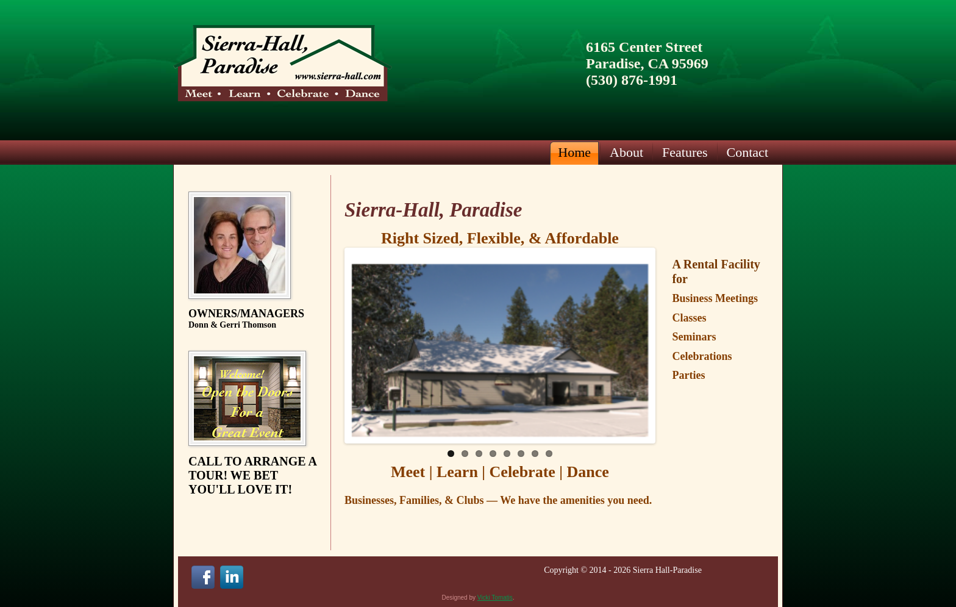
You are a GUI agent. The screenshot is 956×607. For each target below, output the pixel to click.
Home (574, 152)
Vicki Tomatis (495, 597)
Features (685, 152)
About (626, 152)
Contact (747, 152)
